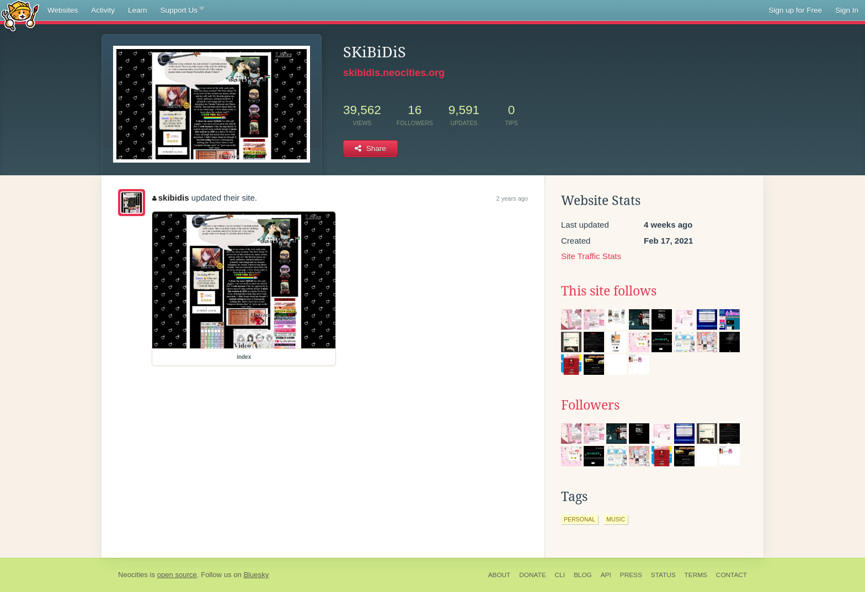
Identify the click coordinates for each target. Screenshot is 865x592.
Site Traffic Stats (591, 256)
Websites (62, 10)
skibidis (170, 197)
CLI (560, 575)
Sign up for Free (795, 10)
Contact (731, 575)
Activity (103, 10)
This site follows (608, 291)
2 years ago (512, 198)
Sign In (846, 10)
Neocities (133, 575)
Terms (696, 575)
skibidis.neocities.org (394, 72)
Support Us (182, 10)
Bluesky (256, 575)
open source (177, 575)
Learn (137, 10)
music (615, 519)
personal (579, 519)
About (499, 575)
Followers (590, 405)
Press (631, 575)
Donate (532, 575)
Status (663, 575)
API (606, 575)
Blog (583, 575)
